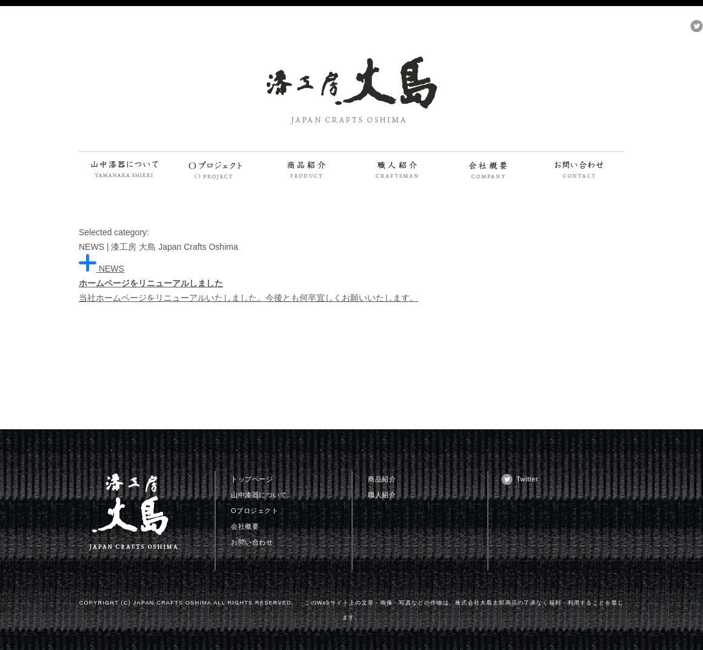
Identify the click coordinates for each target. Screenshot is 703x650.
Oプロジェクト (254, 510)
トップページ (252, 479)
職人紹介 (382, 494)
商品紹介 (382, 479)
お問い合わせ (252, 542)
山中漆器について (259, 494)
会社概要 (245, 526)
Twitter (527, 479)
